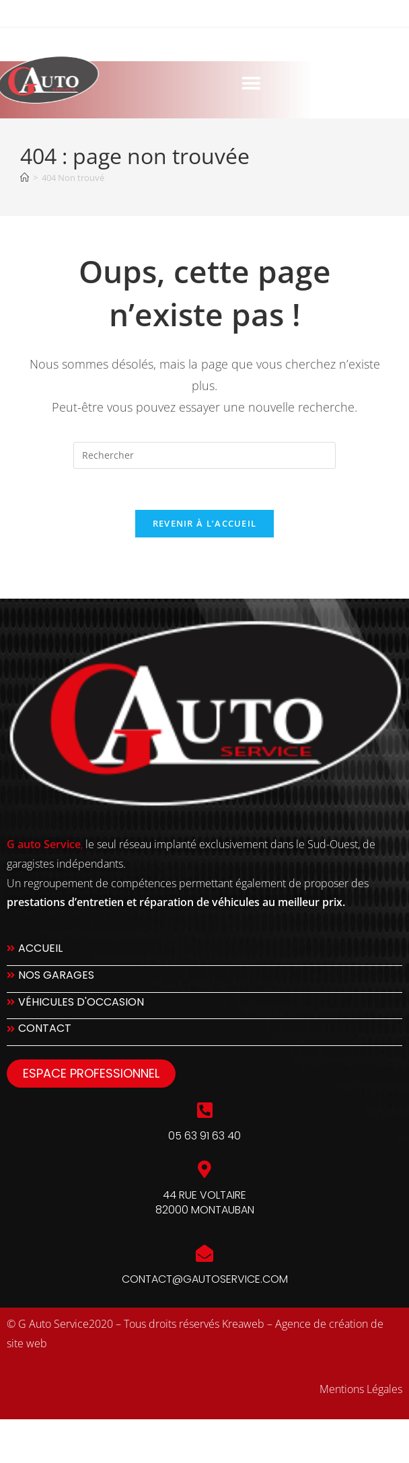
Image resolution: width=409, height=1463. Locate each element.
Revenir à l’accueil (205, 523)
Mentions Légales (361, 1389)
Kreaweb (243, 1323)
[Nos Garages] (204, 979)
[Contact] (204, 1032)
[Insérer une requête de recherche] (204, 455)
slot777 (23, 1434)
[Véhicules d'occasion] (204, 1006)
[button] (191, 83)
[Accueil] (24, 178)
